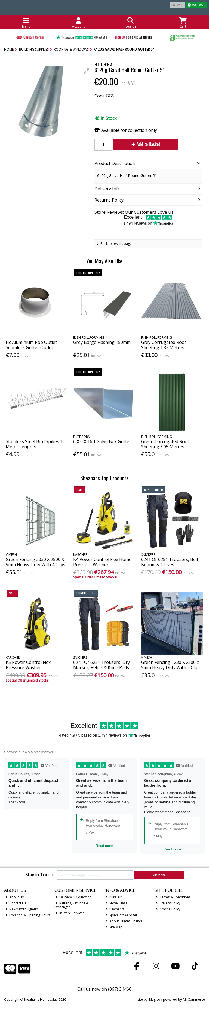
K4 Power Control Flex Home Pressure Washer (102, 562)
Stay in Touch (39, 875)
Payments (115, 909)
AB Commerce (194, 999)
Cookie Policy (168, 909)
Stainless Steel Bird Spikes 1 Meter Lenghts (34, 444)
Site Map (114, 927)
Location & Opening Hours (27, 915)
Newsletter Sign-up (21, 909)
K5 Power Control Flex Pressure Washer (28, 664)
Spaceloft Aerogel (121, 915)
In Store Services (69, 913)
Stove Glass (116, 903)
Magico (154, 999)
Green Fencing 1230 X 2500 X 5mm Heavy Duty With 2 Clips (171, 664)
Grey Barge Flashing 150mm (102, 342)
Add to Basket (145, 144)
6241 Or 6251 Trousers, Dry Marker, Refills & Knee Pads (101, 664)
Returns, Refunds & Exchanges (71, 905)
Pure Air (114, 897)
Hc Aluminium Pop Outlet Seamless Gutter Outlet (31, 344)
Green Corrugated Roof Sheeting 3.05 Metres (165, 444)
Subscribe (159, 875)
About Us (14, 897)
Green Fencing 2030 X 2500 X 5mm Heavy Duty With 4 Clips (35, 562)
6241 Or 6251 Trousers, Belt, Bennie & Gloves (170, 562)
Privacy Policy (168, 903)
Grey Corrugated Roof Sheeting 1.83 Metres (163, 344)
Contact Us (15, 903)
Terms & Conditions (173, 897)
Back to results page (116, 243)
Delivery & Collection (73, 897)
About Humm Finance (124, 921)
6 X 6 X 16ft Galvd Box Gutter (102, 441)
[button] (86, 71)
